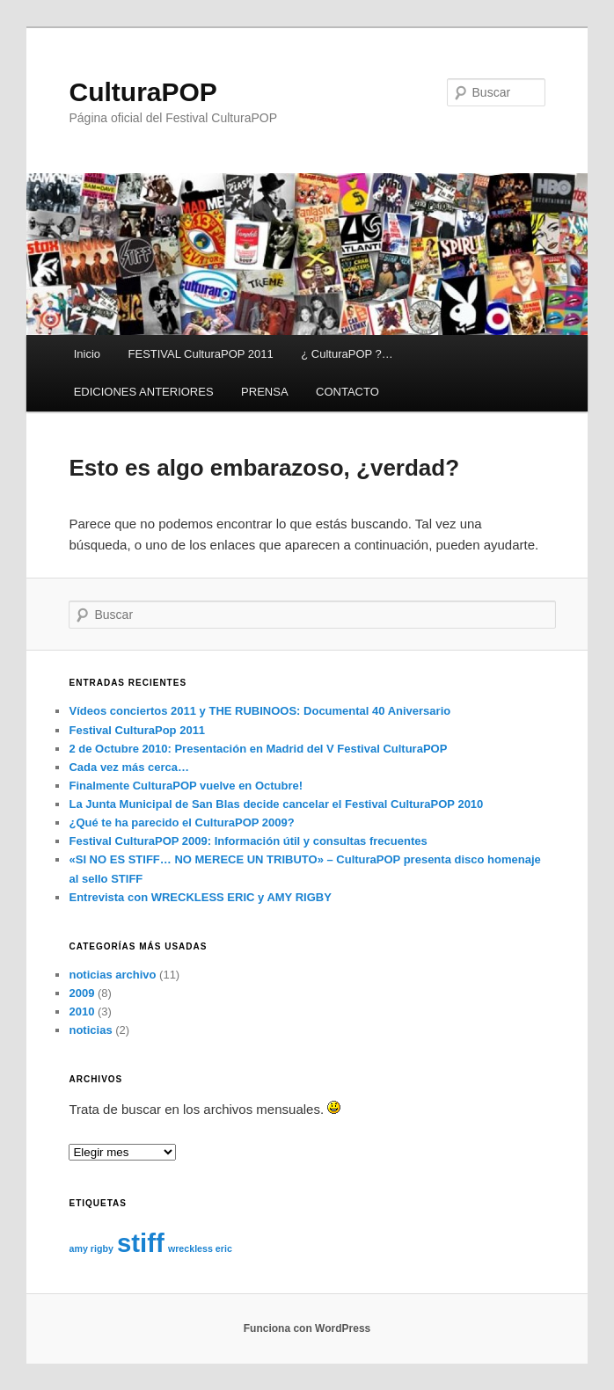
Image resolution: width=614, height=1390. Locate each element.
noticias (90, 1030)
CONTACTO (347, 391)
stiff (140, 1242)
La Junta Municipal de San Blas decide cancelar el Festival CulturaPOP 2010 (276, 804)
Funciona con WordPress (307, 1328)
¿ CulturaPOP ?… (347, 353)
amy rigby (91, 1248)
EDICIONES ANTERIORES (144, 391)
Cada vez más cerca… (129, 767)
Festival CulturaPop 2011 (137, 730)
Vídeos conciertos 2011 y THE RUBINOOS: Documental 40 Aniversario (259, 710)
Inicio (87, 353)
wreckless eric (200, 1248)
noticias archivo (112, 974)
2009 (81, 993)
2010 (81, 1011)
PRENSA (264, 391)
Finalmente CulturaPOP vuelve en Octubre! (186, 785)
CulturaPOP (142, 91)
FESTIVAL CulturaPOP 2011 (201, 353)
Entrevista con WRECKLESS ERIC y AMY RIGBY (200, 897)
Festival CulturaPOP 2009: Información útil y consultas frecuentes (248, 841)
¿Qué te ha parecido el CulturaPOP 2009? (181, 822)
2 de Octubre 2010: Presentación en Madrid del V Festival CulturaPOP (258, 748)
